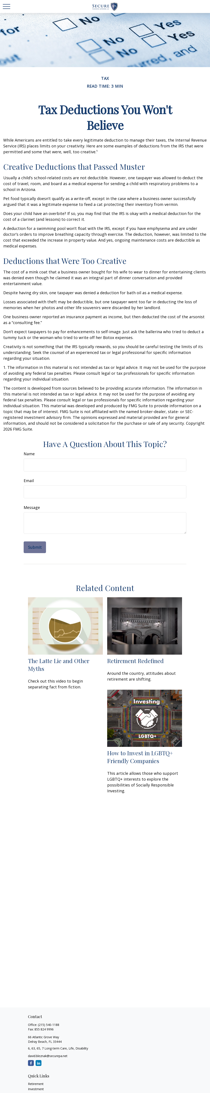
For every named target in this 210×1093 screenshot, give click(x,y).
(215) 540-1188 (48, 1025)
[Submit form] (35, 547)
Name (29, 453)
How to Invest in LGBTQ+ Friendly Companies (140, 757)
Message (32, 507)
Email (29, 480)
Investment (36, 1089)
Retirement (36, 1084)
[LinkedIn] (38, 1063)
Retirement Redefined (135, 661)
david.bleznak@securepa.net (47, 1056)
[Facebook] (31, 1063)
